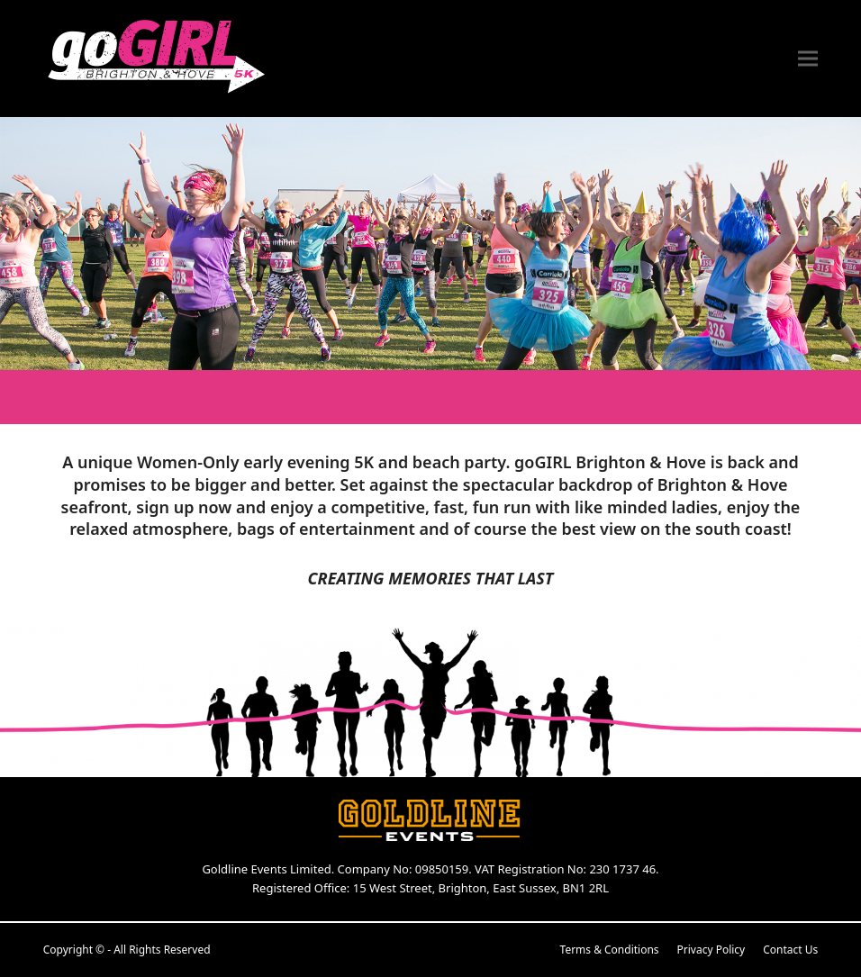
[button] (808, 59)
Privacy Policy (711, 949)
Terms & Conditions (609, 949)
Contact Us (790, 949)
